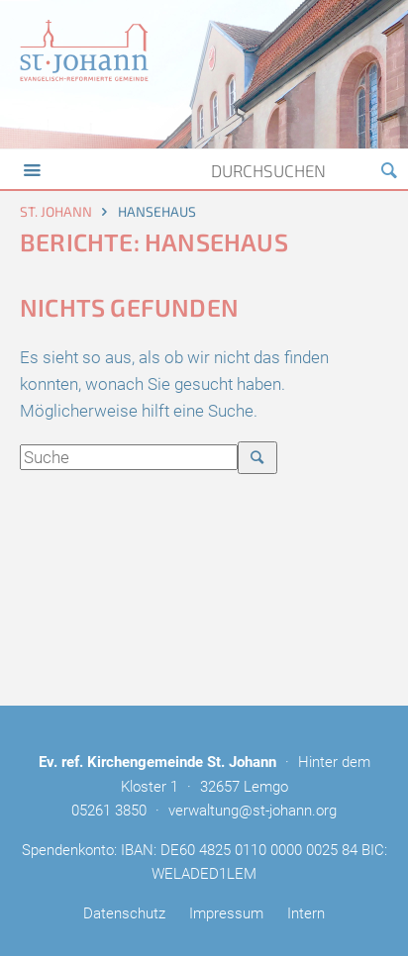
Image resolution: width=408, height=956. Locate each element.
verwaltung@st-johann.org (252, 810)
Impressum (226, 913)
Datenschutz (124, 913)
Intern (306, 913)
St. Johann (56, 211)
